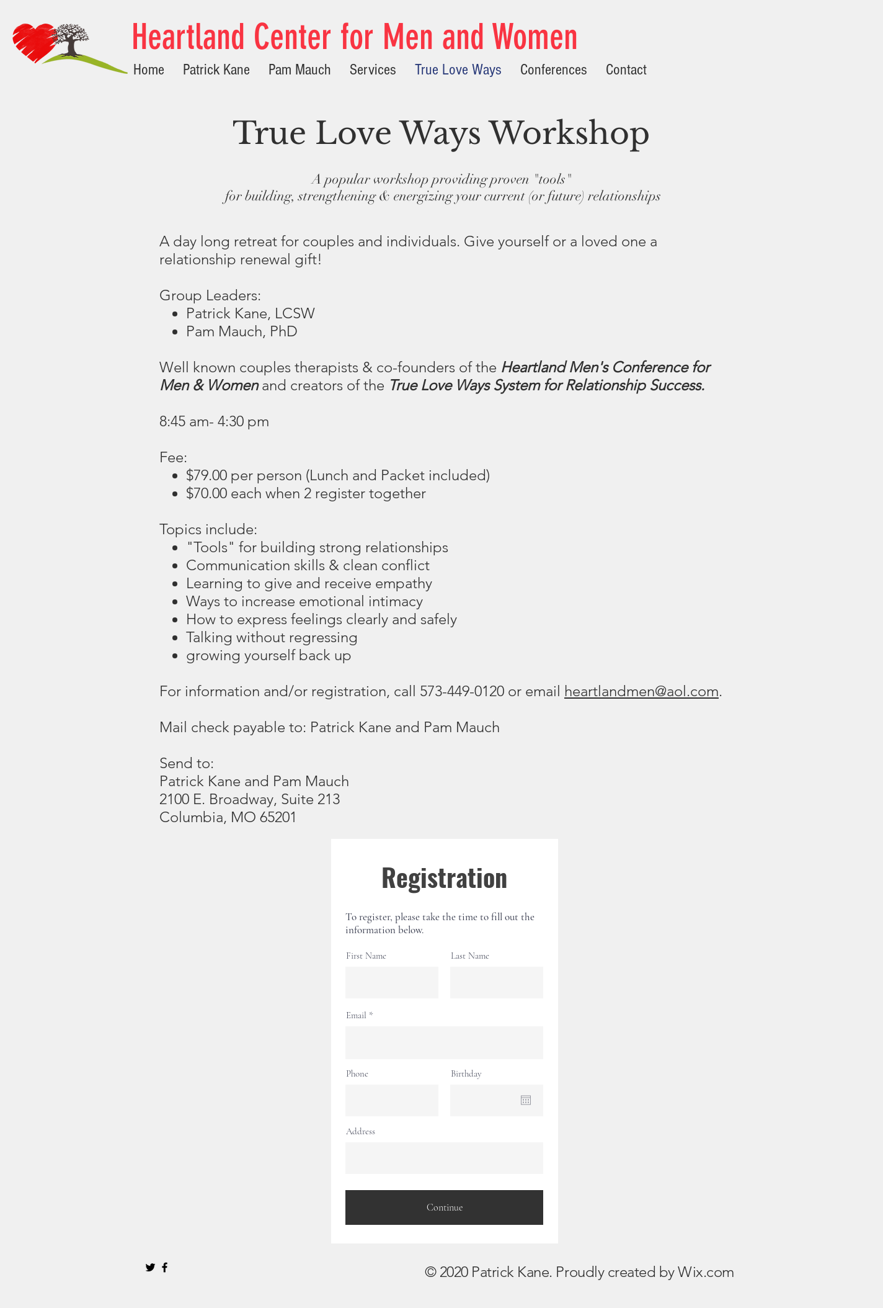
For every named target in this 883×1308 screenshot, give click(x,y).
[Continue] (444, 1207)
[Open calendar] (526, 1100)
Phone (357, 1073)
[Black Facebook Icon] (164, 1267)
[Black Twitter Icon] (150, 1267)
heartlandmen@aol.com (641, 691)
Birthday (466, 1073)
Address (360, 1131)
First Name (366, 956)
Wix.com (706, 1272)
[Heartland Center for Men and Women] (357, 36)
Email (356, 1015)
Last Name (470, 956)
